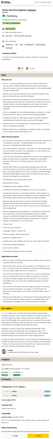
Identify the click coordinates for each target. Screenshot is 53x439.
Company (30, 68)
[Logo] (6, 2)
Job (20, 68)
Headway (31, 10)
